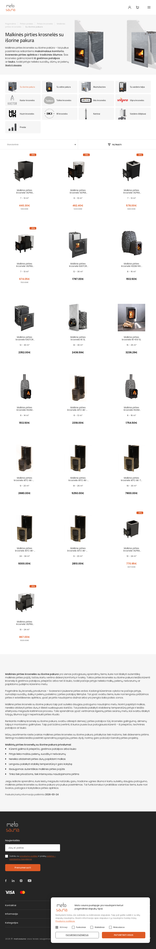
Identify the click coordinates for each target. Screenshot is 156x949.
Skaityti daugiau (13, 65)
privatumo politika (29, 856)
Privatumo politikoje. (65, 921)
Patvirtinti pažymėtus (77, 935)
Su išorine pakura (34, 26)
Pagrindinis (10, 23)
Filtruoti (117, 144)
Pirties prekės (26, 23)
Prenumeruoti (23, 867)
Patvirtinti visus (123, 935)
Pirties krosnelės (45, 23)
